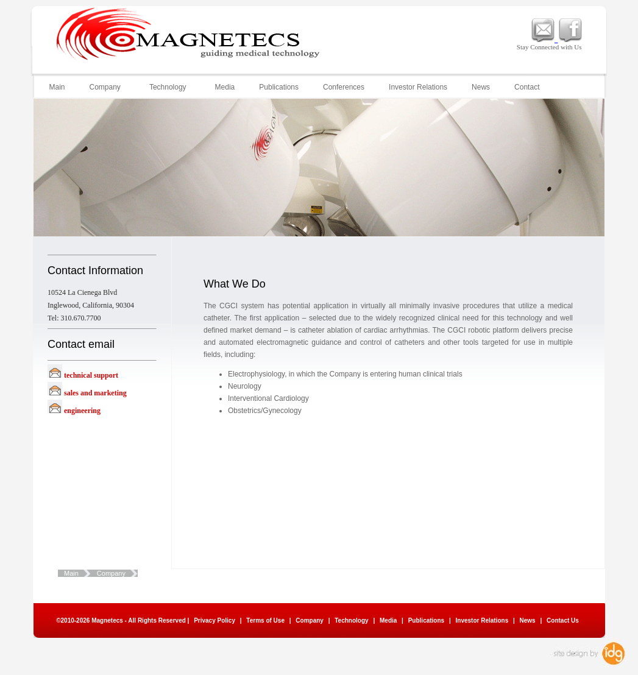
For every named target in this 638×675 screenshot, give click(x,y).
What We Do (163, 573)
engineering (82, 410)
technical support (91, 375)
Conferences (343, 87)
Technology (167, 87)
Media (225, 87)
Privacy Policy (214, 620)
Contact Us (563, 620)
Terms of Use (265, 620)
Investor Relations (418, 87)
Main (57, 87)
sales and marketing (95, 393)
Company (104, 87)
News (481, 87)
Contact (526, 87)
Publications (279, 87)
